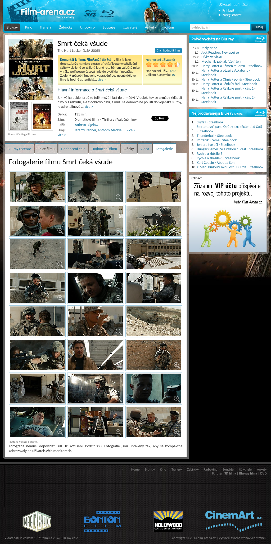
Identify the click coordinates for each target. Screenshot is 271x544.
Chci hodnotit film (168, 50)
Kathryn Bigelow (86, 125)
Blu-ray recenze (19, 148)
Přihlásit (228, 10)
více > (102, 79)
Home (135, 469)
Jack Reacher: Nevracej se (220, 52)
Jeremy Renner (85, 130)
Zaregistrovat (232, 15)
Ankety (150, 27)
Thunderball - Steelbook (214, 135)
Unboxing (87, 27)
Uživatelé (130, 27)
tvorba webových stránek (249, 538)
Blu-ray (12, 27)
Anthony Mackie (109, 130)
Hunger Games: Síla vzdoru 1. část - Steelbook (230, 149)
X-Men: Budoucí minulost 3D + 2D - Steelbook (230, 167)
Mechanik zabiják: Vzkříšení (221, 61)
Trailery (46, 27)
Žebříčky (66, 27)
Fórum (169, 27)
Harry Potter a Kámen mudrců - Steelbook (231, 66)
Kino (28, 27)
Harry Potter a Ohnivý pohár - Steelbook (230, 79)
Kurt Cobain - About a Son (216, 162)
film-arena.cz (207, 538)
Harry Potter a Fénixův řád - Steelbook (229, 84)
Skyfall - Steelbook (210, 122)
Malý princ (209, 48)
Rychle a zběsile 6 (209, 153)
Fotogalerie (164, 148)
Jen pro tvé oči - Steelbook (216, 144)
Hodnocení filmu (104, 148)
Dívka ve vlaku (211, 57)
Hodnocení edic (73, 148)
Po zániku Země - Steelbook (217, 140)
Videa (145, 148)
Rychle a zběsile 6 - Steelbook (218, 158)
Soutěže (109, 27)
